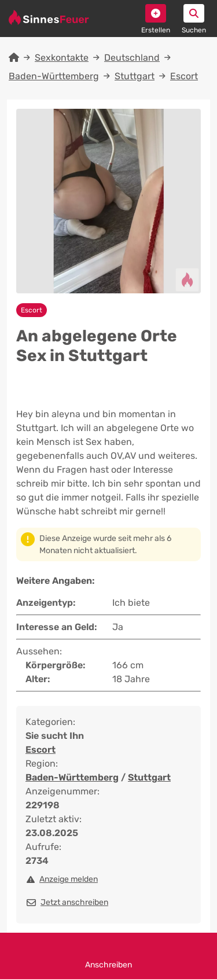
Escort (184, 76)
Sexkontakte (62, 57)
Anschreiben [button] (108, 956)
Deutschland (132, 57)
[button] (155, 13)
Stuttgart (135, 76)
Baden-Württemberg (54, 76)
